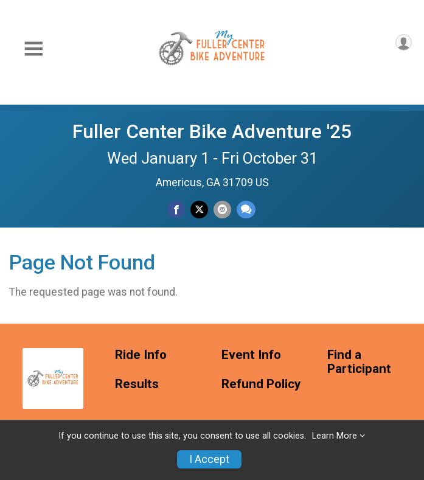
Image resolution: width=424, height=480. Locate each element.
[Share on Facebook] (176, 209)
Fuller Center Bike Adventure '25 (212, 131)
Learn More (334, 436)
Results (137, 384)
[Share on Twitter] (199, 209)
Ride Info (141, 355)
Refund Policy (261, 384)
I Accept (209, 459)
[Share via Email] (222, 209)
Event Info (251, 355)
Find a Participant (359, 362)
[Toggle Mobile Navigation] (33, 49)
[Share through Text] (246, 209)
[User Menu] (403, 42)
